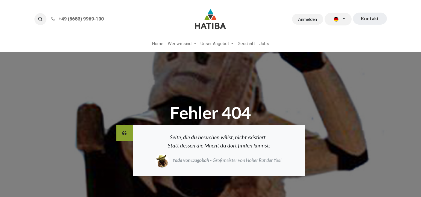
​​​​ (370, 18)
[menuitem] (158, 43)
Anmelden (307, 19)
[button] (40, 19)
